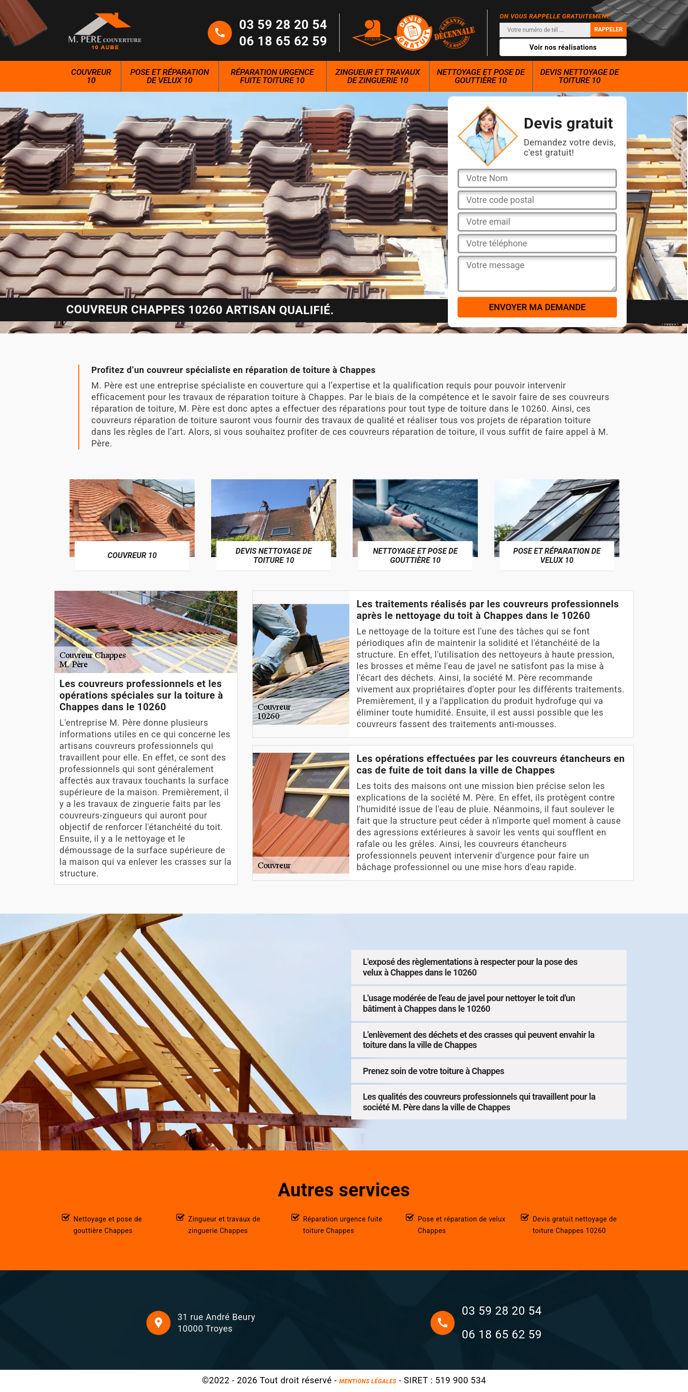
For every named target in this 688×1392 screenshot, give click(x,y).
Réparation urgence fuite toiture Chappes (342, 1224)
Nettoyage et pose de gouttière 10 (481, 76)
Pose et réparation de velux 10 (169, 76)
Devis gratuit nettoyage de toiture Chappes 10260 (574, 1224)
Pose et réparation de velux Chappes (462, 1224)
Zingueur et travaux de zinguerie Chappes (224, 1224)
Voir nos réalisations (563, 47)
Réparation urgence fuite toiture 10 (272, 76)
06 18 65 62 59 (283, 41)
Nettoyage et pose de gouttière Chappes (107, 1224)
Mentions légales (367, 1381)
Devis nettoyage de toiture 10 (579, 76)
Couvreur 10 (91, 76)
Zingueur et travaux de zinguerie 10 (377, 76)
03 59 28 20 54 (283, 24)
